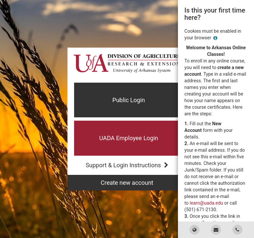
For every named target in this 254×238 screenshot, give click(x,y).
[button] (127, 138)
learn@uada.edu (206, 203)
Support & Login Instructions (127, 165)
